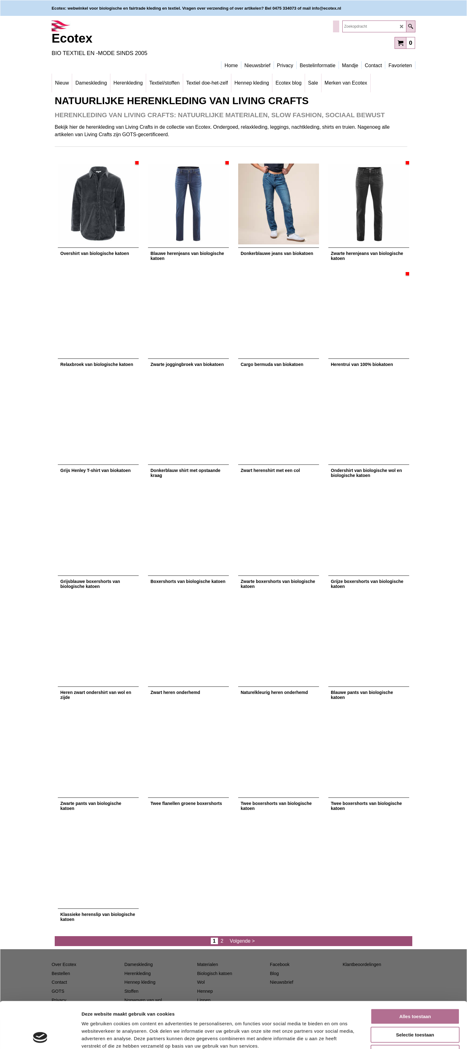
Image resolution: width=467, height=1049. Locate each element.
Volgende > (242, 941)
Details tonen (336, 1036)
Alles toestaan (415, 973)
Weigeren (415, 1009)
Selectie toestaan (415, 991)
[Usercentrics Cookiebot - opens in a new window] (40, 1037)
